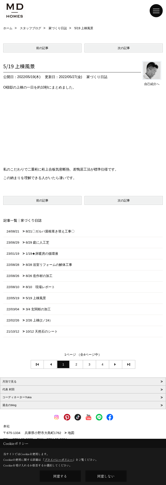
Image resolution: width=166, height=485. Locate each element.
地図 (71, 433)
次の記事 (124, 48)
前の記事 (42, 48)
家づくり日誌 (96, 77)
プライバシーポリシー (58, 460)
